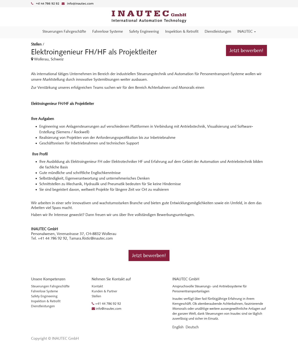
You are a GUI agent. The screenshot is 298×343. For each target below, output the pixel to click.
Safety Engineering (44, 296)
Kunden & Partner (104, 291)
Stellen (36, 44)
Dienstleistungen (43, 306)
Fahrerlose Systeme (44, 291)
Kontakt (97, 286)
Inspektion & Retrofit (45, 301)
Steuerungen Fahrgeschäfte (50, 286)
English (178, 327)
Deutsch (192, 327)
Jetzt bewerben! (246, 50)
